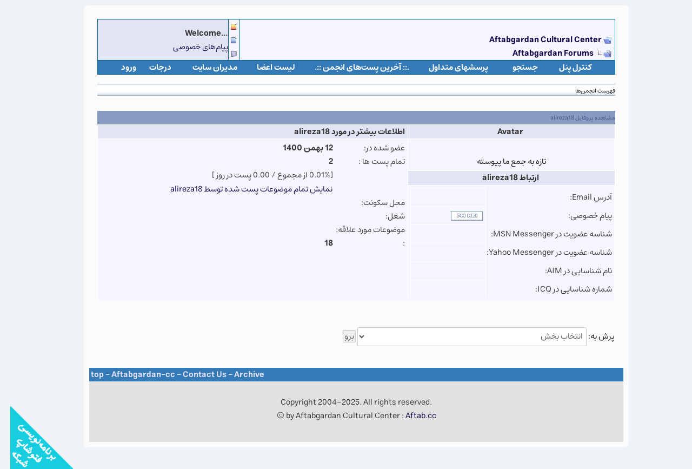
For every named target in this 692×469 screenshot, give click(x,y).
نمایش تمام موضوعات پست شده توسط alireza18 (241, 189)
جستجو (515, 67)
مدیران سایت (204, 67)
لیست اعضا (266, 67)
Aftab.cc (410, 415)
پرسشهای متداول (448, 67)
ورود (118, 67)
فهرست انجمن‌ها (585, 90)
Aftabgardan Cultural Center (536, 39)
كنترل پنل (565, 67)
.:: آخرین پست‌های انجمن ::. (351, 67)
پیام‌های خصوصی (190, 46)
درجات (150, 67)
